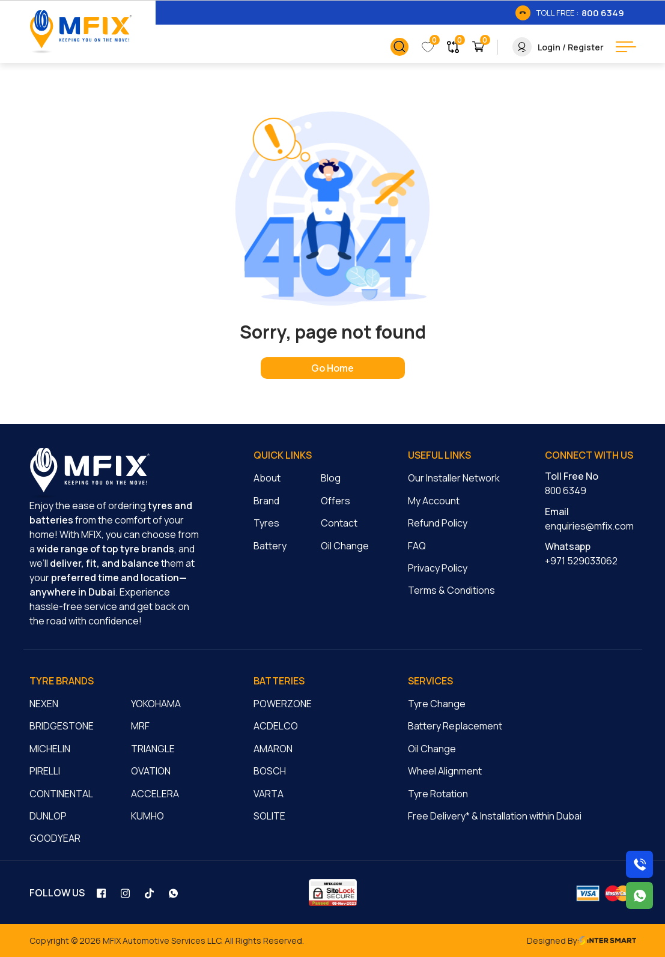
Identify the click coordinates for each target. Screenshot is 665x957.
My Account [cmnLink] (434, 500)
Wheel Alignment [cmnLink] (445, 770)
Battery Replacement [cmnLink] (455, 725)
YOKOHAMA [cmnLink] (156, 703)
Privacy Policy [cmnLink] (437, 568)
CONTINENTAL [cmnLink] (61, 793)
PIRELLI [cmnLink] (44, 770)
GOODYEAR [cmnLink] (54, 838)
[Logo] (80, 31)
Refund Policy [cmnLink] (437, 523)
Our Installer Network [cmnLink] (454, 478)
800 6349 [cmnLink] (565, 490)
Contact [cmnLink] (339, 523)
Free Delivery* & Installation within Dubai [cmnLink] (494, 816)
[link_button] (399, 47)
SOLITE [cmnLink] (269, 816)
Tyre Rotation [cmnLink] (438, 793)
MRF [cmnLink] (140, 725)
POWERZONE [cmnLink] (283, 703)
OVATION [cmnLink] (151, 770)
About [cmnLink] (267, 478)
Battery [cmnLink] (270, 545)
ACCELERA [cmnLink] (155, 793)
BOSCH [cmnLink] (270, 770)
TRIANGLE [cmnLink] (153, 748)
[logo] (89, 473)
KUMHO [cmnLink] (147, 816)
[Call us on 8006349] (639, 864)
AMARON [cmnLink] (273, 748)
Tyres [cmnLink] (266, 523)
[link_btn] (569, 13)
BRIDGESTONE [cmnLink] (61, 725)
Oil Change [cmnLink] (345, 545)
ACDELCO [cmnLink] (276, 725)
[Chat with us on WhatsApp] (639, 895)
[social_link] (103, 892)
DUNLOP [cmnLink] (48, 816)
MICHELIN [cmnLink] (49, 748)
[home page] (333, 368)
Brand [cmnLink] (266, 500)
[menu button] (626, 47)
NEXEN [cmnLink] (43, 703)
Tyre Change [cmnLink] (437, 703)
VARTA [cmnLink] (269, 793)
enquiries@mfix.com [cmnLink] (589, 526)
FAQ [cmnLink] (417, 545)
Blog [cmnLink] (331, 478)
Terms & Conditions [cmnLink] (451, 590)
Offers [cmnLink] (335, 500)
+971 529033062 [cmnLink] (581, 560)
